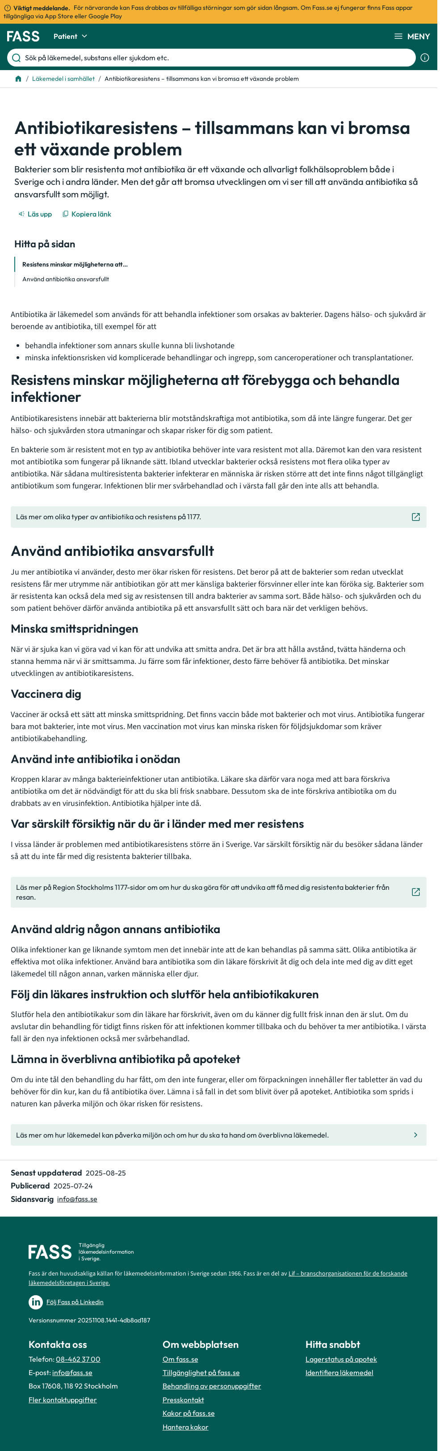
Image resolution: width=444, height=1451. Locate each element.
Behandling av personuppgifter (212, 1385)
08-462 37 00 (78, 1359)
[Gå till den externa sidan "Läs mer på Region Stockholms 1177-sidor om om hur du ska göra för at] (219, 892)
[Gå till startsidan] (23, 36)
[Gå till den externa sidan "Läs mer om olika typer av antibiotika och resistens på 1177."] (219, 517)
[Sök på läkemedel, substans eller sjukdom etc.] (218, 57)
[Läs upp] (35, 214)
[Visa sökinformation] (424, 58)
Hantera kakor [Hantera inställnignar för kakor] (186, 1426)
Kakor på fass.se (189, 1413)
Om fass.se (180, 1359)
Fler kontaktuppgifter (63, 1399)
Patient (72, 36)
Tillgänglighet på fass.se (201, 1372)
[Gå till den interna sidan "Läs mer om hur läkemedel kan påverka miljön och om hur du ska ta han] (219, 1135)
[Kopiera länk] (87, 214)
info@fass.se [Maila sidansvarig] (77, 1198)
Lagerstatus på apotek (341, 1359)
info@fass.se (72, 1372)
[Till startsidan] (18, 79)
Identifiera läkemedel (339, 1372)
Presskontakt (183, 1399)
